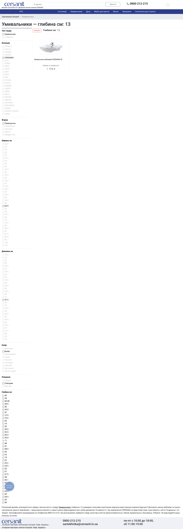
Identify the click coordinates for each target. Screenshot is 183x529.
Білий (6, 351)
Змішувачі (126, 11)
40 (4, 395)
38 (4, 477)
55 (4, 426)
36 (4, 452)
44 (4, 494)
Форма (5, 120)
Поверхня (6, 377)
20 (4, 421)
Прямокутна (9, 123)
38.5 (5, 404)
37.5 (5, 474)
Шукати (113, 4)
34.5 (5, 466)
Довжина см (7, 251)
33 (4, 454)
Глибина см (7, 392)
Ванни (116, 11)
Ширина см (7, 140)
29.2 (5, 463)
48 (4, 443)
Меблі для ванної (101, 11)
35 (4, 469)
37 (4, 471)
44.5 (5, 497)
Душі (88, 11)
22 (4, 460)
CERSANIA (8, 58)
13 (4, 440)
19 (4, 457)
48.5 (5, 449)
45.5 (5, 409)
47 (4, 412)
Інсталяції (62, 11)
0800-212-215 (137, 3)
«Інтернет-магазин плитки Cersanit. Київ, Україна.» (24, 527)
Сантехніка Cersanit (10, 17)
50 (4, 502)
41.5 (5, 300)
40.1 (5, 480)
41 (4, 446)
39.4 (5, 438)
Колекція (6, 43)
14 (4, 423)
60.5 (5, 206)
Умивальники (76, 11)
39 (4, 398)
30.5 (5, 429)
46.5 (5, 435)
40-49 (5, 401)
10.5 (5, 418)
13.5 (5, 415)
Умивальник (9, 34)
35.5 (5, 432)
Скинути (37, 30)
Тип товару (7, 31)
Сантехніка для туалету (145, 11)
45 (4, 500)
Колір (4, 345)
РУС (21, 11)
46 (4, 407)
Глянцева (7, 383)
